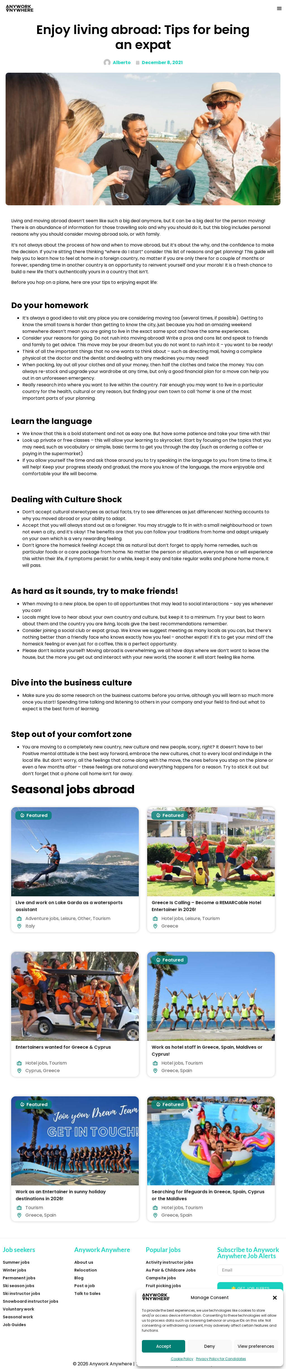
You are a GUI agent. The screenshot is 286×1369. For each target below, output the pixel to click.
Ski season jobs (18, 1286)
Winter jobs (14, 1270)
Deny (209, 1346)
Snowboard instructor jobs (30, 1301)
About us (83, 1262)
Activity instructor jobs (169, 1262)
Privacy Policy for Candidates (221, 1358)
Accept (163, 1346)
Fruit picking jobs (163, 1286)
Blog (79, 1278)
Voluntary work (18, 1309)
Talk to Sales (87, 1293)
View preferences (256, 1346)
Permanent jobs (19, 1278)
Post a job (84, 1286)
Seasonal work (18, 1317)
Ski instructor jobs (21, 1293)
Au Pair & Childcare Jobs (171, 1270)
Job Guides (14, 1324)
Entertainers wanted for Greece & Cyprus (63, 1047)
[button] (275, 1297)
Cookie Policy (182, 1358)
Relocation (85, 1270)
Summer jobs (16, 1262)
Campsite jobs (161, 1278)
